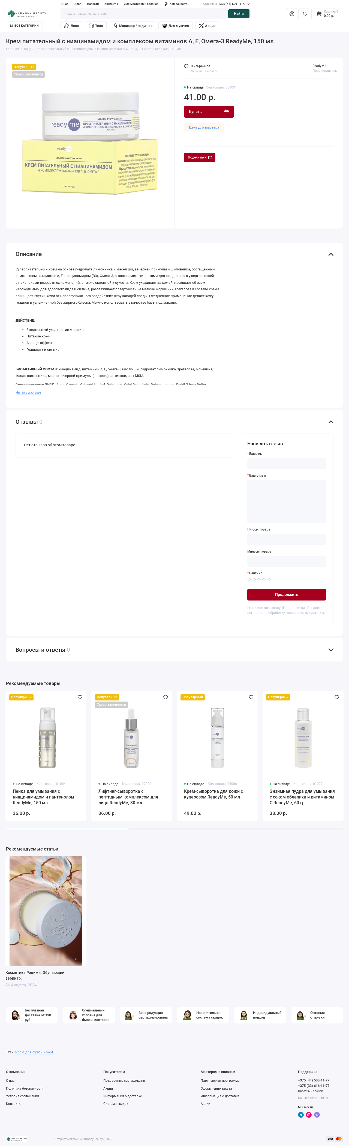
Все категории (24, 26)
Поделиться (200, 157)
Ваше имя (256, 454)
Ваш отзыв (257, 475)
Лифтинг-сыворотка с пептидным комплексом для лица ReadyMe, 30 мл (128, 797)
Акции (207, 25)
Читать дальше (28, 392)
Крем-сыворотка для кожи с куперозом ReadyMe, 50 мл (213, 794)
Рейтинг (255, 573)
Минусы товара (259, 551)
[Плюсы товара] (286, 539)
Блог (77, 4)
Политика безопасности (25, 1088)
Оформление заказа (216, 1088)
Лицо (71, 25)
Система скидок (115, 1104)
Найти (239, 14)
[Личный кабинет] (292, 13)
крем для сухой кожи (34, 1052)
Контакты (111, 4)
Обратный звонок (310, 1091)
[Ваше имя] (286, 463)
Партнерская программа (220, 1081)
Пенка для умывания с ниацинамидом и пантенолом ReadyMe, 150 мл (43, 797)
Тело (96, 25)
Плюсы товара (258, 529)
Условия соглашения (22, 1096)
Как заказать (176, 4)
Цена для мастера (204, 127)
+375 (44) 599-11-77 (224, 4)
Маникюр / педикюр (132, 25)
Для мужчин (175, 25)
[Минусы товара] (286, 561)
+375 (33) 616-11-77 (313, 1086)
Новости (93, 4)
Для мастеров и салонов (141, 4)
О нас (64, 4)
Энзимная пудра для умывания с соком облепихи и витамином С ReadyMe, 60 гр (302, 797)
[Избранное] (305, 13)
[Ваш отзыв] (286, 501)
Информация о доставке (122, 1096)
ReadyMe (319, 66)
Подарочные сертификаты (124, 1081)
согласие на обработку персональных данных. (286, 613)
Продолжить (286, 594)
